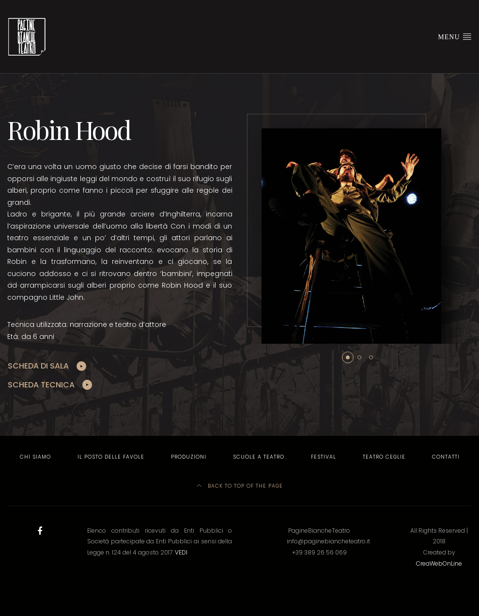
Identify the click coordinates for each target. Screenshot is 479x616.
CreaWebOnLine (439, 563)
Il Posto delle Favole (110, 457)
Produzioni (188, 457)
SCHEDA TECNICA (41, 384)
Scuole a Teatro (258, 457)
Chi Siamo (35, 457)
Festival (323, 457)
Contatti (446, 457)
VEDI (181, 552)
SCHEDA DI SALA (38, 365)
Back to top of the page (240, 486)
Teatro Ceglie (384, 457)
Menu (455, 36)
